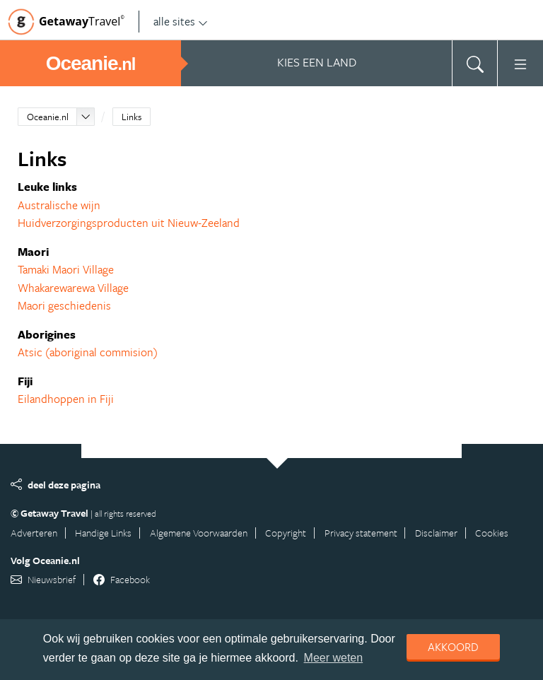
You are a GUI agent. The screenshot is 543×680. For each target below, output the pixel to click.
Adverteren (34, 532)
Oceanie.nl (48, 117)
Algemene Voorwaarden (198, 532)
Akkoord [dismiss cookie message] (453, 646)
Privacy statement (361, 532)
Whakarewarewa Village (73, 287)
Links (131, 117)
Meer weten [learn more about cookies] (333, 658)
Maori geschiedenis (64, 305)
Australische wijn (59, 205)
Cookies (491, 532)
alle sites (180, 21)
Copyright (285, 532)
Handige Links (103, 532)
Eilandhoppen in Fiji (66, 398)
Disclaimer (436, 532)
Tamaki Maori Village (66, 269)
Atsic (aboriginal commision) (88, 352)
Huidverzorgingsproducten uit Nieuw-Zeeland (129, 222)
